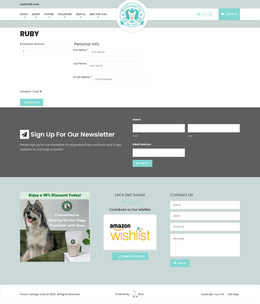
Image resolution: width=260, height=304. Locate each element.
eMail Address (142, 144)
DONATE (229, 14)
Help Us (80, 14)
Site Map (233, 294)
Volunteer (65, 14)
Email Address (82, 77)
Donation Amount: (33, 44)
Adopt (36, 14)
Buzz (137, 294)
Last (190, 135)
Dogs (23, 14)
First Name (80, 50)
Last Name (79, 63)
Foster (49, 14)
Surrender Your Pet (212, 294)
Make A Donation (132, 257)
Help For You (98, 14)
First (135, 135)
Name (137, 119)
